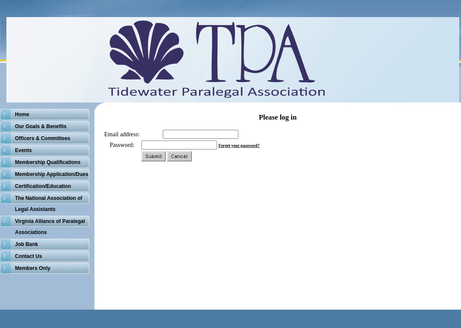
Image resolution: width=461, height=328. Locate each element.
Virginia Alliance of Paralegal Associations (50, 226)
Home (22, 114)
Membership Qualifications (47, 162)
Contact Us (28, 256)
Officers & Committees (42, 138)
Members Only (32, 268)
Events (23, 150)
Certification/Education (43, 186)
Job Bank (26, 244)
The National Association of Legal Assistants (48, 203)
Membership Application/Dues (51, 174)
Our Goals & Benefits (41, 126)
